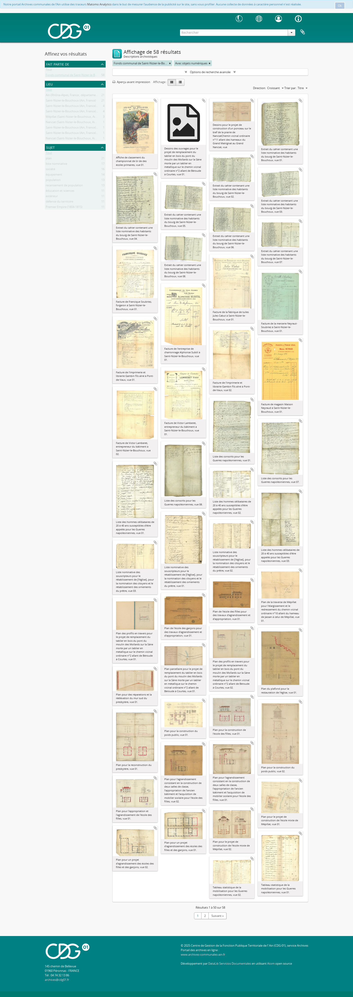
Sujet (50, 147)
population (53, 181)
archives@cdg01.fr (57, 980)
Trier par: (290, 88)
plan (49, 159)
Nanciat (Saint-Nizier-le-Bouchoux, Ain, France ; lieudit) (82, 123)
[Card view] (171, 82)
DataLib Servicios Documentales (229, 963)
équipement (54, 175)
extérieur (52, 197)
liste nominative (56, 164)
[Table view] (180, 82)
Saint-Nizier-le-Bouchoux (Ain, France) (71, 101)
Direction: (259, 88)
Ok (340, 6)
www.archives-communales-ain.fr (203, 954)
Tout (49, 70)
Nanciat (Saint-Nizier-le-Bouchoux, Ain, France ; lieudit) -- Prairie (88, 139)
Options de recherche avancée (210, 72)
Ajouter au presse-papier (155, 100)
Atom (271, 963)
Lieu (49, 84)
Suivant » (217, 916)
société (50, 170)
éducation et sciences (60, 191)
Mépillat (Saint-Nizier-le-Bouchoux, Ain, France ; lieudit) (82, 117)
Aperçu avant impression (131, 82)
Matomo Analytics (99, 4)
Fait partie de (57, 64)
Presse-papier (302, 32)
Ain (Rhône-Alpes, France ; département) (73, 96)
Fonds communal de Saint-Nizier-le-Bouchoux (76, 76)
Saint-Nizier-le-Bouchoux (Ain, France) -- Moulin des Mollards (86, 112)
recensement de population (64, 186)
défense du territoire (59, 202)
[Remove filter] (170, 63)
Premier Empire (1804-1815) (64, 208)
